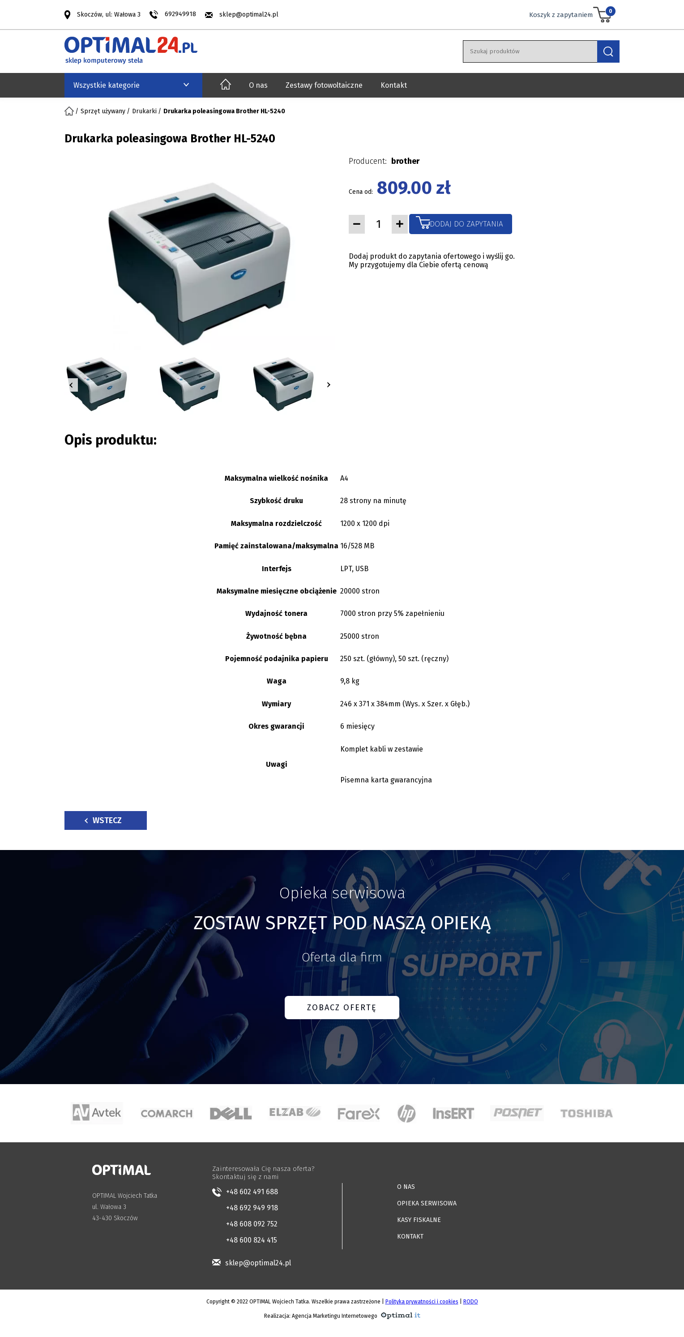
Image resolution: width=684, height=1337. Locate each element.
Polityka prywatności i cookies (421, 1302)
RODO (470, 1302)
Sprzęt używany (103, 111)
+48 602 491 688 (252, 1191)
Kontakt (393, 85)
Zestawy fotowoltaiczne (324, 85)
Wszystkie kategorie (106, 85)
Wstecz (103, 820)
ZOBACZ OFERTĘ (342, 1007)
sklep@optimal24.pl (248, 14)
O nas (258, 85)
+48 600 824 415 (251, 1240)
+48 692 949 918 (252, 1208)
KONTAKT (410, 1236)
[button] (71, 385)
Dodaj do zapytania (466, 224)
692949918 (180, 14)
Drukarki (144, 111)
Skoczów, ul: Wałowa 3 (109, 14)
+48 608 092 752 (252, 1224)
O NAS (406, 1187)
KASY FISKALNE (419, 1220)
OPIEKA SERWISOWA (427, 1203)
